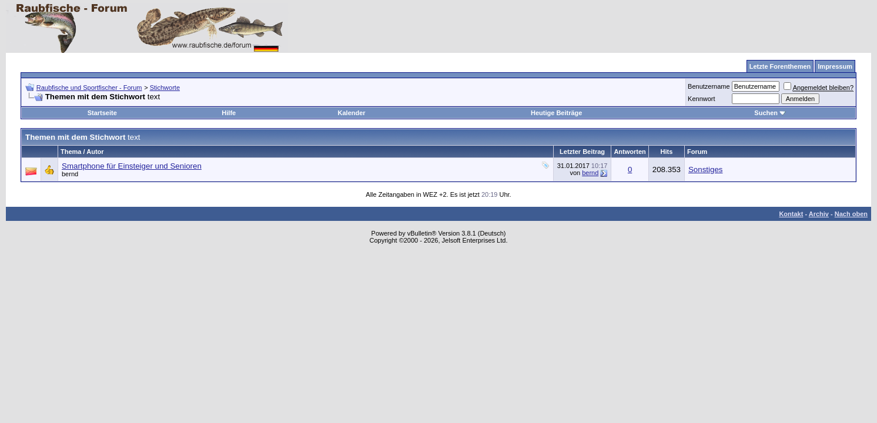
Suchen (770, 112)
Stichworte (165, 87)
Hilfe (229, 112)
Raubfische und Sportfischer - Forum (89, 87)
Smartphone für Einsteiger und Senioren (132, 166)
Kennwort (701, 98)
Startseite (102, 112)
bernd (70, 173)
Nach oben (851, 213)
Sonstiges (705, 169)
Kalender (352, 112)
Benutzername (709, 86)
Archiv (819, 213)
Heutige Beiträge (556, 112)
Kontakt (791, 213)
